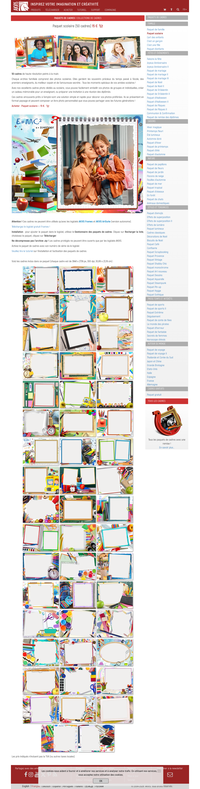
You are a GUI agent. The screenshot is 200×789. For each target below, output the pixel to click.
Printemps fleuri (155, 131)
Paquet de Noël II (155, 86)
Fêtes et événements (158, 53)
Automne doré (154, 138)
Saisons (151, 121)
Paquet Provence (155, 256)
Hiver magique (154, 127)
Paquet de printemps (157, 146)
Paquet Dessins (154, 275)
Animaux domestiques (158, 203)
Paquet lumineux (155, 228)
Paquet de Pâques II (157, 109)
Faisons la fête (154, 59)
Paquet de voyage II (157, 353)
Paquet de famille (156, 29)
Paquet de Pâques (156, 105)
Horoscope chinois (156, 339)
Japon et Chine (154, 361)
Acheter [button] (68, 10)
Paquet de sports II (156, 308)
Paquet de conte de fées (159, 320)
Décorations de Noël (157, 236)
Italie (149, 373)
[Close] (159, 771)
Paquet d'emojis (155, 213)
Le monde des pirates (158, 324)
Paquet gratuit (154, 394)
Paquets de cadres (157, 17)
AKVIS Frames (86, 221)
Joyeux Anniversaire (157, 63)
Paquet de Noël (154, 82)
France (150, 380)
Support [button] (95, 10)
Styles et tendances (158, 207)
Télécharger (52, 10)
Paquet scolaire (155, 33)
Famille (151, 23)
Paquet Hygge (154, 290)
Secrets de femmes (157, 335)
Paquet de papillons (157, 164)
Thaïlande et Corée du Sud (160, 357)
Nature (151, 158)
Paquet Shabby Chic (157, 263)
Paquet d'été (153, 150)
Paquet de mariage (156, 70)
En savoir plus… (167, 447)
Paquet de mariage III (158, 78)
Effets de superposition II (159, 221)
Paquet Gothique (155, 294)
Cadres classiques (156, 232)
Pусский (99, 786)
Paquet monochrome (157, 267)
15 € (94, 26)
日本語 (89, 786)
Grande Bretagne (155, 365)
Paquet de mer (154, 183)
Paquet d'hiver (154, 142)
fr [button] (185, 9)
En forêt (151, 195)
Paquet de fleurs (155, 168)
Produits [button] (36, 10)
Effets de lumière (155, 225)
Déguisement (153, 316)
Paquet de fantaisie (156, 332)
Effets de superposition (158, 217)
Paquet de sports (155, 304)
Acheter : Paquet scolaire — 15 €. (28, 106)
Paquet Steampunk (156, 283)
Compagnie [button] (110, 10)
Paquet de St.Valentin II (158, 94)
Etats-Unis (152, 369)
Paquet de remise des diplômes (163, 117)
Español (57, 786)
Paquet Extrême (155, 312)
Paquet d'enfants (155, 49)
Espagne (151, 377)
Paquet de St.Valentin (157, 90)
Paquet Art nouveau (157, 271)
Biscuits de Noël (155, 240)
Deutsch (46, 786)
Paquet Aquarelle (155, 279)
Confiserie (152, 248)
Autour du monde (156, 343)
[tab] (167, 17)
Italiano (79, 786)
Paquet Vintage (154, 259)
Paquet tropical (154, 187)
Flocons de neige (155, 176)
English (25, 786)
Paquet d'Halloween (157, 97)
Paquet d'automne (156, 154)
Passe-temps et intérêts (160, 298)
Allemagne (152, 384)
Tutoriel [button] (81, 10)
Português (68, 786)
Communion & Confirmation (161, 113)
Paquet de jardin (155, 172)
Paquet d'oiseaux (155, 191)
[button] (22, 163)
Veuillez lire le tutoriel (22, 251)
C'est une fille (153, 45)
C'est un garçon (154, 41)
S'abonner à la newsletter (170, 772)
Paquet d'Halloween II (157, 101)
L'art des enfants (155, 37)
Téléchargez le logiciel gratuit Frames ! (31, 226)
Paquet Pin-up (154, 287)
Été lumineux (153, 135)
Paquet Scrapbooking (157, 252)
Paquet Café (153, 244)
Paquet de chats (155, 199)
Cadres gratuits (156, 388)
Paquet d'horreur (155, 328)
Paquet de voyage (156, 349)
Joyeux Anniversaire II (158, 66)
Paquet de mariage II (157, 74)
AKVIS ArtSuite (103, 221)
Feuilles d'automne (156, 180)
